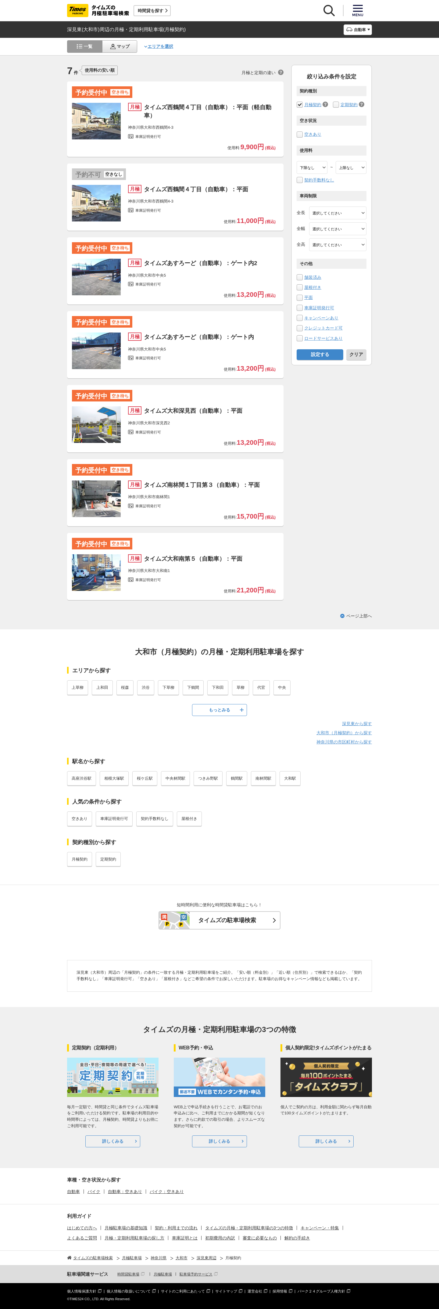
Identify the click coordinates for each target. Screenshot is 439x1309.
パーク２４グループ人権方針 (321, 1291)
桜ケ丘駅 (145, 778)
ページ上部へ (359, 615)
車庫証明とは (185, 1237)
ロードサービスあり (323, 338)
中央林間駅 (175, 778)
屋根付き (312, 287)
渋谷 (146, 687)
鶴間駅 (237, 778)
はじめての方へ (82, 1227)
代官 (261, 687)
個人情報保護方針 (81, 1291)
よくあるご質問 (82, 1237)
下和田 (218, 687)
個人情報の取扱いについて (129, 1291)
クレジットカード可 (323, 327)
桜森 (125, 687)
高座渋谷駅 (81, 778)
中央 (282, 687)
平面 (308, 297)
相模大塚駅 (114, 778)
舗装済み (312, 277)
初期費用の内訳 (220, 1237)
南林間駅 (263, 778)
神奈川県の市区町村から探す (344, 741)
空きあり (312, 134)
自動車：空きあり (125, 1191)
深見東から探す (357, 723)
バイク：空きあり (167, 1191)
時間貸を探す (150, 10)
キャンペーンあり (321, 317)
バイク (93, 1191)
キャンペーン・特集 (320, 1227)
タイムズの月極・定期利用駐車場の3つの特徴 (249, 1227)
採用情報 (280, 1291)
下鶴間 (193, 687)
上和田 (102, 687)
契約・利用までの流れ (176, 1227)
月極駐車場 (163, 1274)
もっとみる (219, 709)
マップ (123, 46)
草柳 (240, 687)
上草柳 (78, 687)
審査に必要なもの (260, 1237)
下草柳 (168, 687)
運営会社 (255, 1291)
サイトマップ (226, 1291)
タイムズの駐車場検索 (227, 920)
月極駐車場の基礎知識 (126, 1227)
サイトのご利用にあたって (183, 1291)
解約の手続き (297, 1237)
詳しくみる (112, 1141)
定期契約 (349, 104)
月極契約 (312, 104)
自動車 (73, 1191)
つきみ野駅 (208, 778)
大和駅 (290, 778)
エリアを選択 (160, 46)
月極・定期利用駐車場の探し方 (134, 1237)
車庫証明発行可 (319, 307)
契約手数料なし (319, 180)
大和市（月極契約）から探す (344, 732)
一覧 (88, 46)
